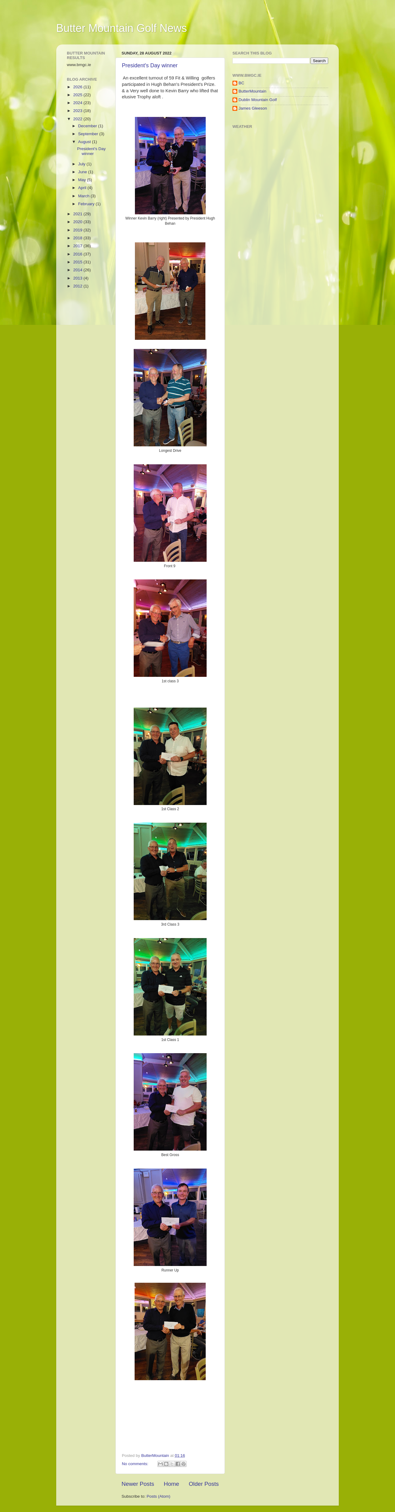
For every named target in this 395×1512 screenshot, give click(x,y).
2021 (78, 214)
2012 (78, 286)
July (82, 164)
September (88, 134)
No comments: (135, 1463)
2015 (78, 262)
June (83, 172)
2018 (78, 238)
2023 (78, 110)
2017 (78, 246)
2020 (78, 222)
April (83, 187)
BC (241, 83)
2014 (78, 270)
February (87, 204)
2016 (78, 254)
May (82, 180)
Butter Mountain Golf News (121, 28)
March (84, 196)
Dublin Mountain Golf (258, 99)
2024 (78, 102)
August (85, 141)
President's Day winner (150, 65)
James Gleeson (253, 108)
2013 (78, 278)
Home (171, 1484)
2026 (78, 87)
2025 (78, 95)
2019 (78, 230)
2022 (78, 119)
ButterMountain (252, 91)
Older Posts (204, 1484)
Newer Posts (138, 1484)
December (88, 126)
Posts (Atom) (158, 1496)
